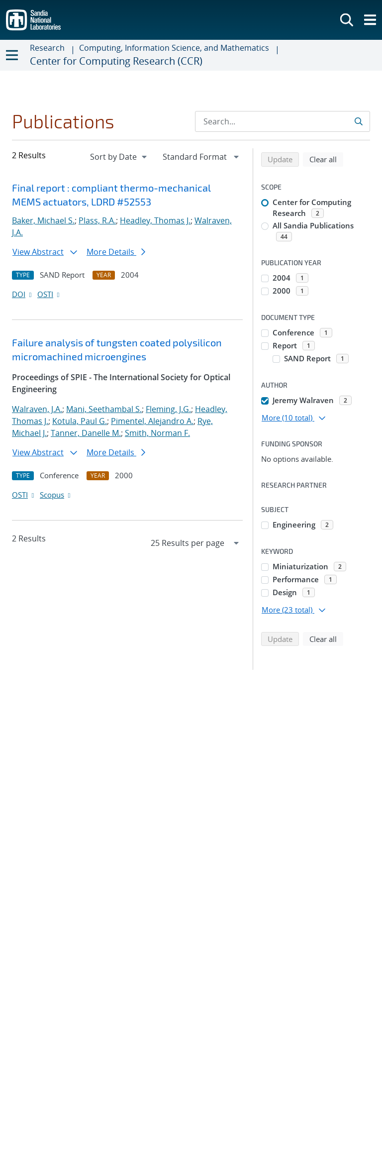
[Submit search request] (359, 121)
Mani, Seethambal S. (104, 409)
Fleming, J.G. (168, 409)
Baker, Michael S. (43, 220)
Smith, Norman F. (157, 432)
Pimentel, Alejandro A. (152, 421)
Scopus (56, 495)
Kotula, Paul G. (79, 421)
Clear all (326, 158)
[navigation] (119, 157)
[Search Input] (282, 121)
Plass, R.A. (97, 220)
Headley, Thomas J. (155, 220)
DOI (22, 294)
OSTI (49, 294)
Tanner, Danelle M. (86, 432)
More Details (116, 251)
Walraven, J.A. (37, 409)
